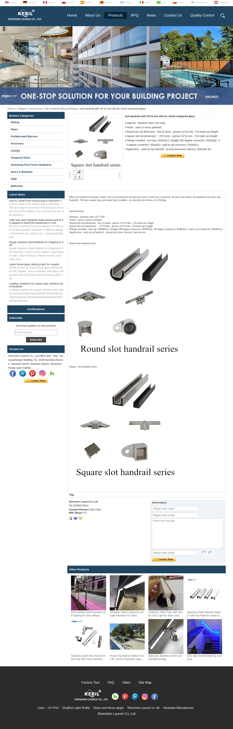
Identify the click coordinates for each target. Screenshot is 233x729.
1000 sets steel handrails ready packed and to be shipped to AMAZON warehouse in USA (36, 221)
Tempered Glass (20, 157)
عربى (163, 2)
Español (88, 2)
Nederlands (224, 2)
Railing (15, 122)
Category (22, 108)
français (51, 2)
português (108, 2)
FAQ (111, 682)
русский (70, 2)
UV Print (53, 707)
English (12, 2)
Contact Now (36, 380)
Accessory (36, 108)
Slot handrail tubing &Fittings (61, 108)
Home (72, 15)
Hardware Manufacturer (178, 707)
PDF (84, 512)
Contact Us (173, 15)
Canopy (15, 150)
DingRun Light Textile (76, 707)
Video (126, 682)
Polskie (180, 2)
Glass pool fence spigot (108, 707)
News (151, 15)
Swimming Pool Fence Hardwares (31, 164)
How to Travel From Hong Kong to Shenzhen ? (35, 200)
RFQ (135, 15)
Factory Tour (91, 682)
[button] (110, 102)
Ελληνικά (129, 2)
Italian (146, 2)
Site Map (145, 682)
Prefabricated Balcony (24, 136)
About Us (92, 15)
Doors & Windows (22, 171)
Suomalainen (201, 2)
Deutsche (32, 2)
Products (115, 15)
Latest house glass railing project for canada (34, 264)
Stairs (14, 129)
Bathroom (17, 186)
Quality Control (202, 15)
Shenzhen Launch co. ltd (143, 707)
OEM (14, 178)
